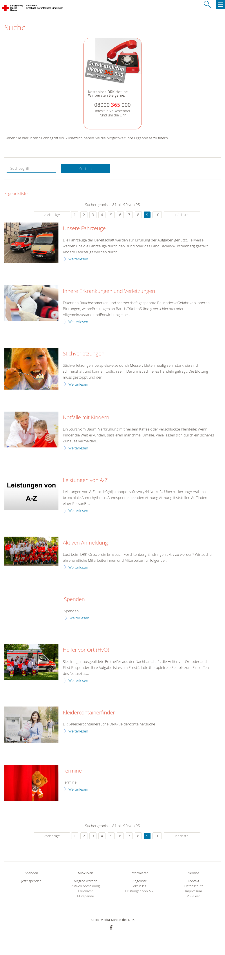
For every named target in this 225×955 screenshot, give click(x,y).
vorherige (52, 214)
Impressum (193, 891)
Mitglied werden (85, 881)
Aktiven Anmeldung (85, 542)
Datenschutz (193, 886)
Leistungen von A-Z (85, 480)
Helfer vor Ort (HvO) (86, 650)
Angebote (139, 881)
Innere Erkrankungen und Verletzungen (109, 291)
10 (157, 214)
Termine (72, 770)
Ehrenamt (85, 891)
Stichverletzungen (83, 353)
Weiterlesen (78, 258)
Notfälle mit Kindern (86, 417)
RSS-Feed (194, 896)
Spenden (74, 599)
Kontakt (193, 881)
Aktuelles (139, 886)
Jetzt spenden (31, 881)
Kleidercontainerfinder (89, 712)
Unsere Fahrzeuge (84, 228)
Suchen (85, 168)
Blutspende (85, 896)
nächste (182, 214)
